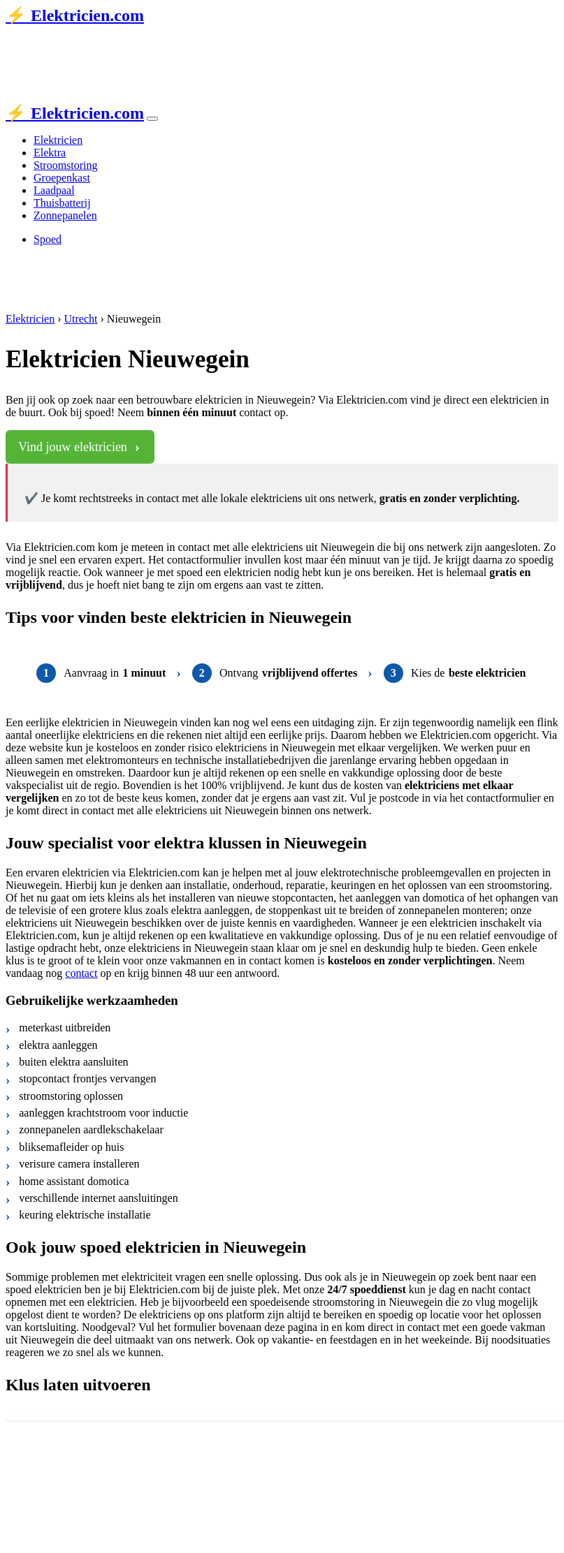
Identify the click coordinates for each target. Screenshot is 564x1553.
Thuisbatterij (62, 203)
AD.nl (212, 44)
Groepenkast (62, 178)
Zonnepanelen (65, 215)
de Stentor (157, 44)
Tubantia (105, 44)
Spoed (48, 239)
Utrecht (81, 319)
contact (81, 973)
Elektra (50, 153)
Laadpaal (54, 190)
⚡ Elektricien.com (75, 15)
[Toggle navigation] (152, 119)
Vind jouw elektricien (72, 447)
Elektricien (58, 140)
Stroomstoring (66, 165)
